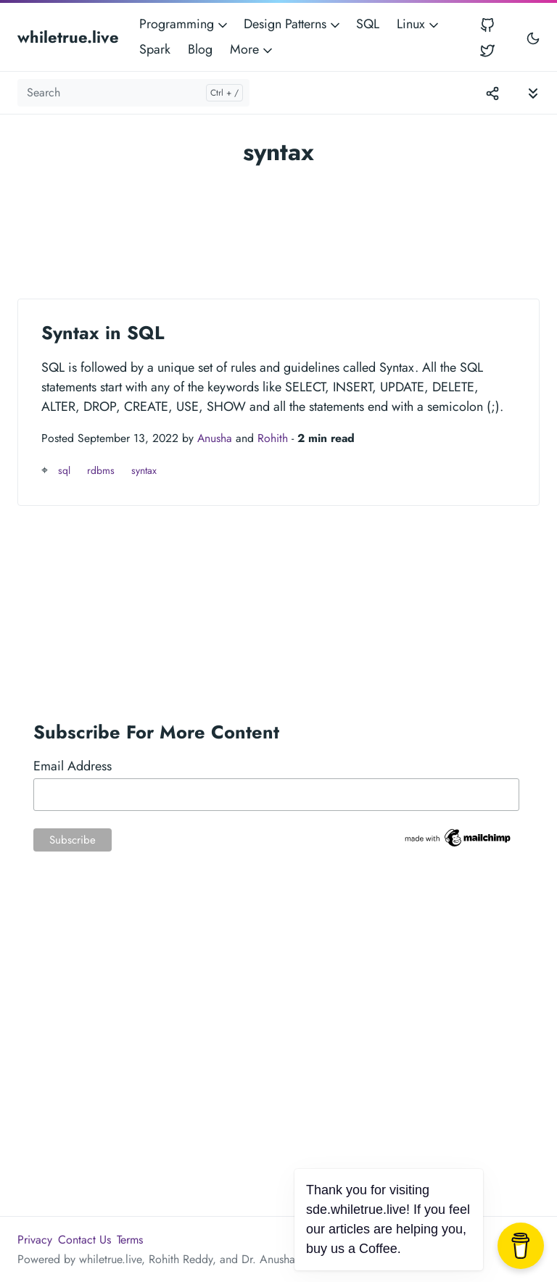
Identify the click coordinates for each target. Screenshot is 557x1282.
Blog (200, 49)
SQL (367, 23)
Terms (130, 1239)
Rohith (272, 438)
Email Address (72, 766)
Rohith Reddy (181, 1259)
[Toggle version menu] (492, 93)
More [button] (252, 49)
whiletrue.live (68, 37)
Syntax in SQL (102, 333)
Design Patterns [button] (293, 23)
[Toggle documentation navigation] (533, 92)
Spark (154, 49)
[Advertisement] (278, 226)
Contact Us (84, 1239)
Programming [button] (184, 23)
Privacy (34, 1239)
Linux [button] (419, 23)
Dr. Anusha (268, 1259)
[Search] (133, 93)
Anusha (214, 438)
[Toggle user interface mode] (533, 37)
